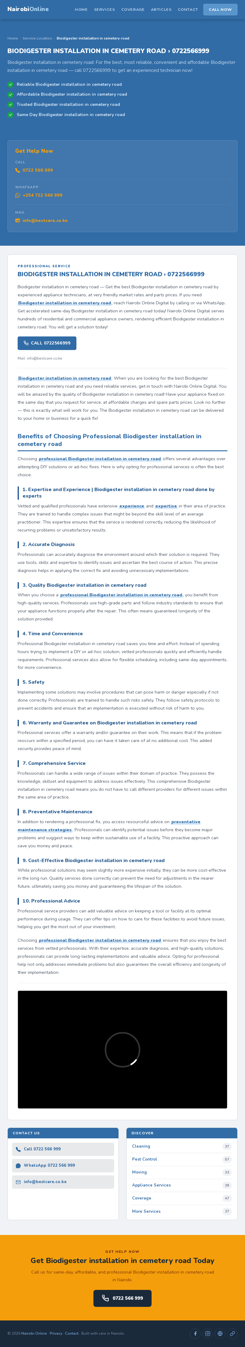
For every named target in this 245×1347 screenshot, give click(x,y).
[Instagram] (207, 1333)
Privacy (56, 1333)
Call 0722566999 (47, 343)
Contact (188, 9)
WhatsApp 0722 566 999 (45, 1165)
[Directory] (232, 1333)
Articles (161, 9)
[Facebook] (195, 1333)
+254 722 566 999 (38, 195)
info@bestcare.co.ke (41, 220)
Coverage (133, 9)
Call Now (220, 9)
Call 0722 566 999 (38, 1149)
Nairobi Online (34, 1333)
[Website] (220, 1333)
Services (104, 9)
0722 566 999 (34, 170)
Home (81, 9)
